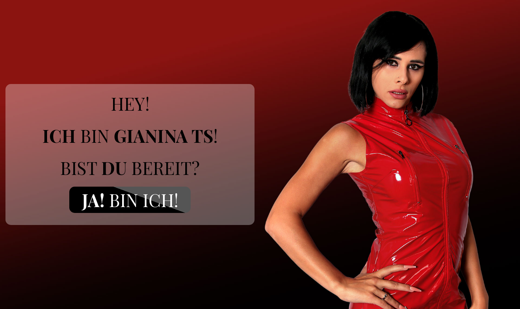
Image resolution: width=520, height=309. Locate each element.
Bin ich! (130, 199)
